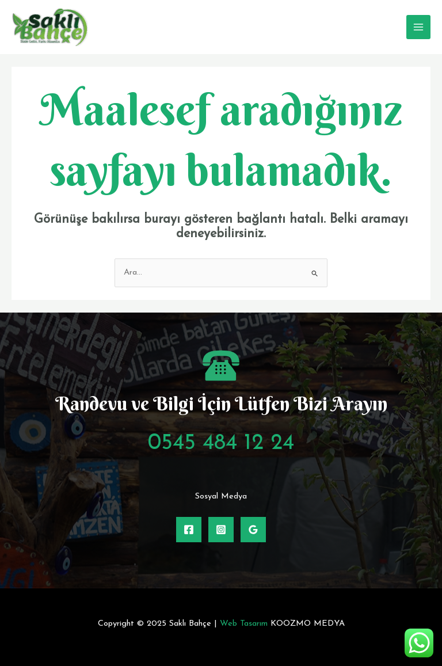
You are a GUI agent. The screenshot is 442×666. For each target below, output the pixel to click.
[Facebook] (188, 529)
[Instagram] (221, 529)
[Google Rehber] (253, 529)
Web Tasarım (244, 623)
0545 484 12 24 (221, 443)
